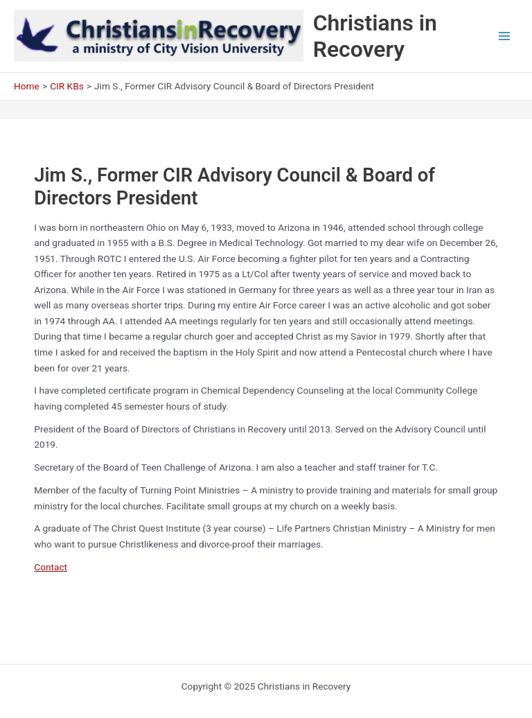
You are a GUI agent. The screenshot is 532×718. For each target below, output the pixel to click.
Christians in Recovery (375, 36)
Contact (50, 566)
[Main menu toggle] (504, 36)
